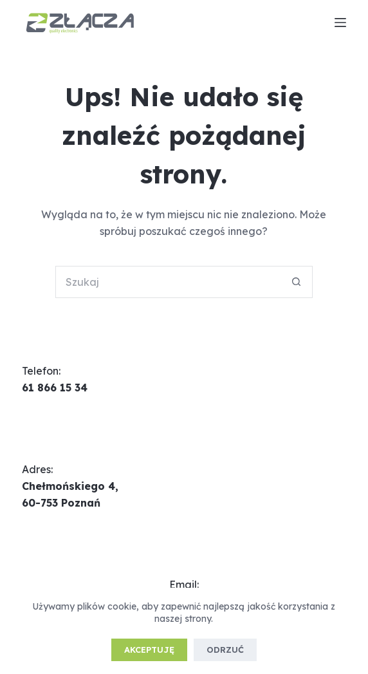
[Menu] (340, 22)
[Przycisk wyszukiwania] (297, 282)
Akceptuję (149, 649)
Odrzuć (225, 649)
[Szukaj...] (168, 282)
